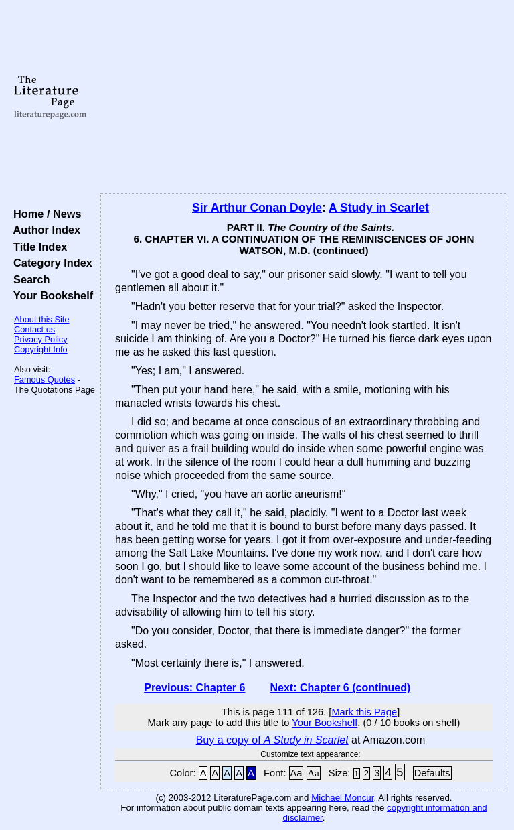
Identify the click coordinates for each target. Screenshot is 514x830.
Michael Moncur (342, 797)
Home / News (44, 214)
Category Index (49, 263)
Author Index (43, 230)
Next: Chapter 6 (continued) (340, 687)
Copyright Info (41, 349)
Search (28, 279)
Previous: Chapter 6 (194, 687)
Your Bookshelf (50, 295)
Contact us (34, 329)
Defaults (432, 773)
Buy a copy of (272, 740)
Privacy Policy (41, 339)
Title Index (37, 246)
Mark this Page (364, 712)
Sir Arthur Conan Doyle (257, 207)
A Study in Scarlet (379, 207)
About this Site (42, 319)
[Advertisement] (304, 97)
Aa (296, 773)
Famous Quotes (44, 379)
